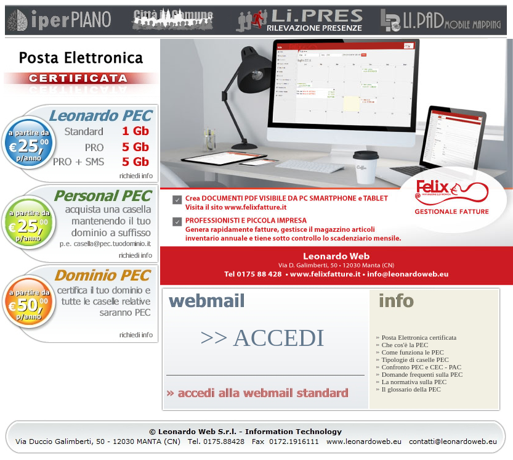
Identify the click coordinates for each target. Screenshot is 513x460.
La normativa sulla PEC (411, 381)
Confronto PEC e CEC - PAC (418, 367)
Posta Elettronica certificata (416, 337)
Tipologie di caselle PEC (412, 359)
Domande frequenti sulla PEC (419, 374)
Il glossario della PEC (408, 389)
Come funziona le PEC (410, 352)
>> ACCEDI (262, 337)
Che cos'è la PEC (402, 344)
